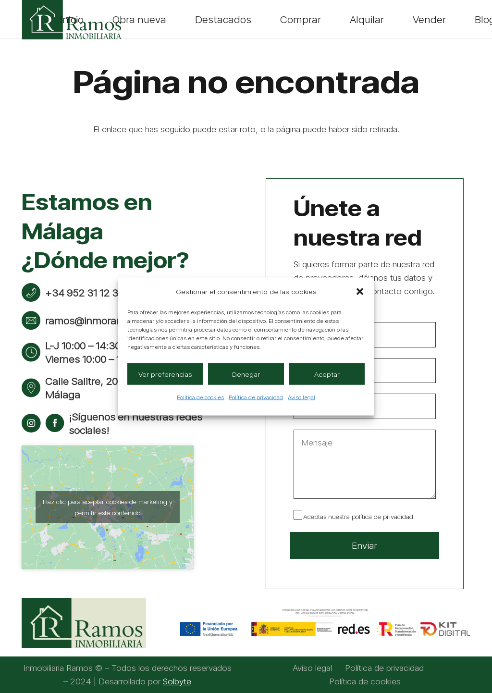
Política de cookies (200, 397)
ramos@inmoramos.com (102, 320)
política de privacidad (382, 516)
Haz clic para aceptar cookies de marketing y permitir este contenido (107, 507)
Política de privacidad (256, 397)
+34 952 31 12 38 (84, 292)
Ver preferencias (165, 374)
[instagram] (31, 423)
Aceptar (327, 374)
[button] (360, 292)
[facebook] (54, 423)
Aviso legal (301, 397)
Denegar (246, 374)
